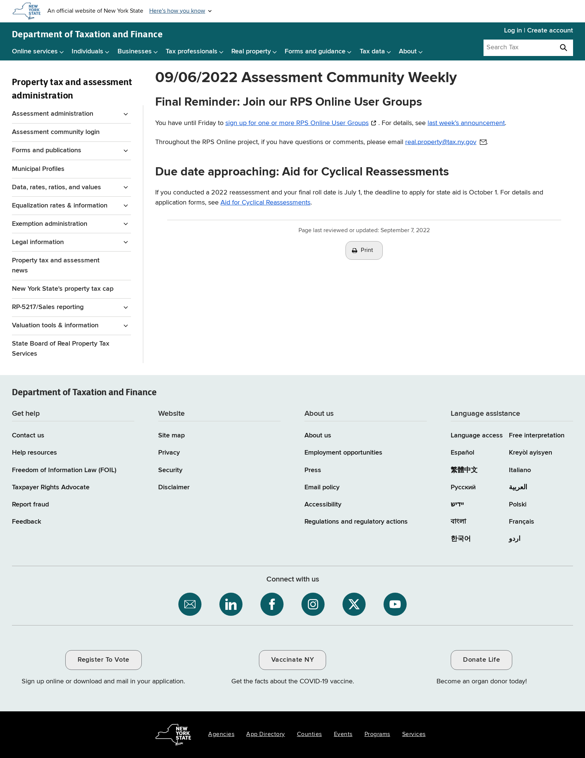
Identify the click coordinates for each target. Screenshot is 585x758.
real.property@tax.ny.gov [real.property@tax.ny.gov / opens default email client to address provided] (440, 142)
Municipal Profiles (38, 169)
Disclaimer (174, 487)
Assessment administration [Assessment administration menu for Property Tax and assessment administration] (52, 113)
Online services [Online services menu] (35, 51)
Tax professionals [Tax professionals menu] (192, 51)
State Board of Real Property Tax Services (60, 348)
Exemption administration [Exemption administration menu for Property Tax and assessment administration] (49, 224)
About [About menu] (408, 51)
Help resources (34, 452)
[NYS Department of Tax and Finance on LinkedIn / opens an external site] (231, 604)
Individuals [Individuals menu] (87, 51)
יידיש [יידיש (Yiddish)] (457, 504)
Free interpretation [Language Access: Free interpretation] (536, 435)
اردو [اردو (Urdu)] (514, 539)
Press (312, 470)
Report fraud (30, 504)
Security (170, 470)
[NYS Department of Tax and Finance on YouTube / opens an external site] (395, 604)
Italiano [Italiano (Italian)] (520, 470)
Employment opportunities (343, 452)
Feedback (26, 521)
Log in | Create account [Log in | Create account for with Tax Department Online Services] (538, 30)
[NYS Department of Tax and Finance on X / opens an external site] (354, 604)
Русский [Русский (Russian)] (463, 487)
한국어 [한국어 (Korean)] (461, 539)
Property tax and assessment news (56, 265)
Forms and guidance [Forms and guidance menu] (315, 51)
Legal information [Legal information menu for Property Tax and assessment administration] (38, 242)
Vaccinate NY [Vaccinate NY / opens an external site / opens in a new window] (292, 659)
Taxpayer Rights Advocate (51, 487)
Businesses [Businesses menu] (135, 51)
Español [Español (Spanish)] (462, 452)
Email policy (322, 487)
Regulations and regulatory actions (356, 521)
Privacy (169, 452)
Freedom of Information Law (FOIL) (64, 470)
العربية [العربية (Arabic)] (518, 487)
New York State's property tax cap (62, 289)
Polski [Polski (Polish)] (517, 504)
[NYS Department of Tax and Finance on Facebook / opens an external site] (272, 604)
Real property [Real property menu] (251, 51)
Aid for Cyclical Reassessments (265, 202)
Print (367, 250)
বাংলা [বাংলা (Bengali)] (458, 521)
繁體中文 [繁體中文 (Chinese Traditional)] (464, 470)
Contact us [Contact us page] (28, 435)
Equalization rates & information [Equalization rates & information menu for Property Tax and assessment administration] (59, 205)
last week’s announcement (466, 123)
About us (317, 435)
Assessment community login (56, 132)
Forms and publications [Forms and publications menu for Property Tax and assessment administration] (46, 150)
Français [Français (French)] (521, 521)
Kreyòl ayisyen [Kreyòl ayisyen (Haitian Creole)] (530, 452)
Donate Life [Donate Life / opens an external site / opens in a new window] (481, 659)
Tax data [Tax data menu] (372, 51)
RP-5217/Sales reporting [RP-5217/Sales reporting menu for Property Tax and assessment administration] (48, 307)
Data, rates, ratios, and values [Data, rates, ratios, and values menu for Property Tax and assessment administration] (56, 187)
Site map (171, 435)
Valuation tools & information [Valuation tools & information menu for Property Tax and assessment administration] (55, 325)
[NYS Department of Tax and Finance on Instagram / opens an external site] (313, 604)
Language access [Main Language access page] (477, 435)
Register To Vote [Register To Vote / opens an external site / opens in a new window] (103, 659)
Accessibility (322, 504)
